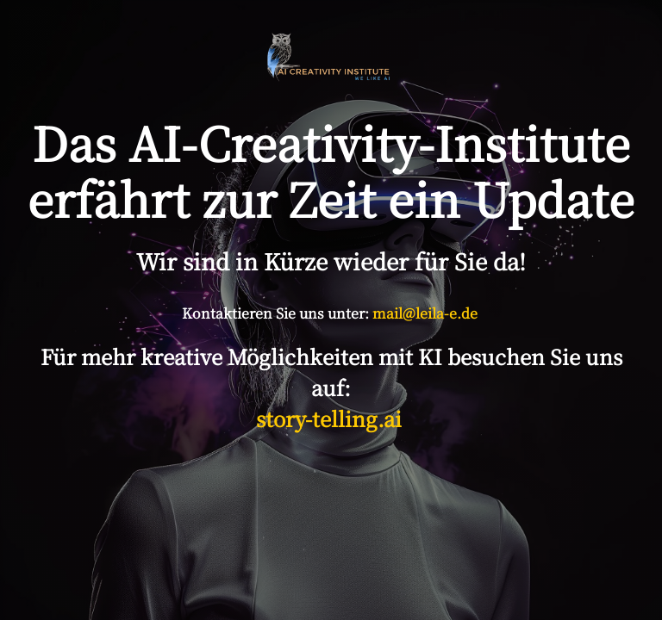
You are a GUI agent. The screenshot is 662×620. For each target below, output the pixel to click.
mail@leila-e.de (425, 313)
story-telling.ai (331, 418)
